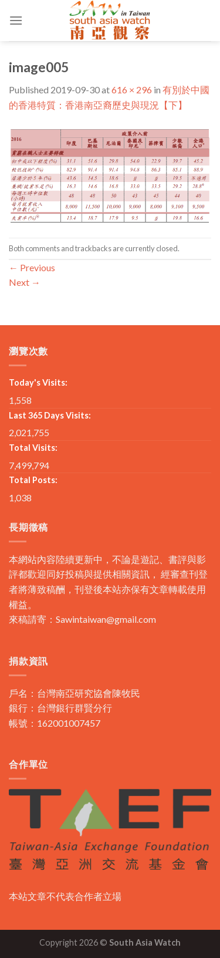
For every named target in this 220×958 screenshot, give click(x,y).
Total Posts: (33, 480)
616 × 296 (131, 89)
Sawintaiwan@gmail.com (106, 619)
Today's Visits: (38, 382)
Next (24, 282)
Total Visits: (33, 448)
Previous (32, 267)
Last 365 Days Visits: (50, 415)
